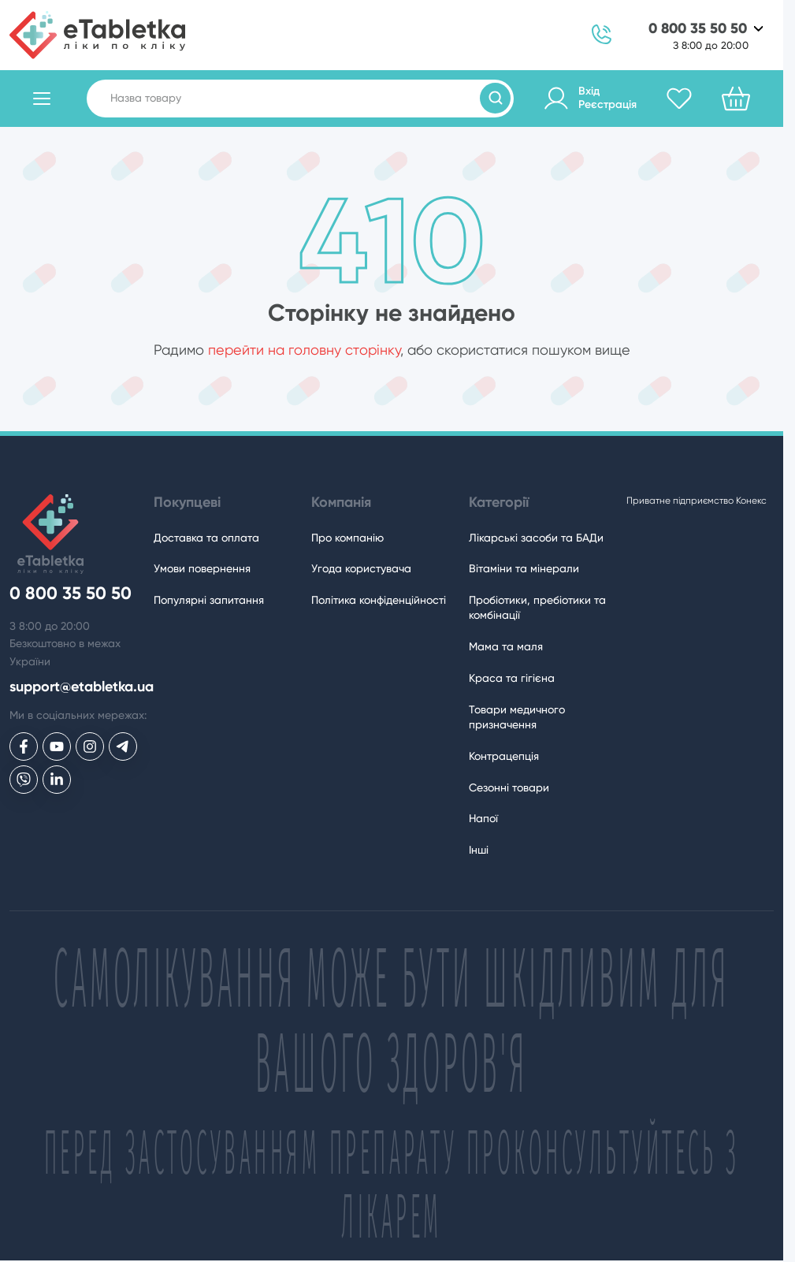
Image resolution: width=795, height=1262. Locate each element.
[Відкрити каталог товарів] (41, 98)
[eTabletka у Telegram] (123, 746)
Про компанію (347, 537)
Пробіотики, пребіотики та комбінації (537, 607)
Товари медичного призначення (517, 717)
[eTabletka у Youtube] (57, 746)
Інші (479, 849)
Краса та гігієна (512, 678)
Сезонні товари (509, 787)
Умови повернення (202, 568)
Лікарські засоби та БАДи (536, 537)
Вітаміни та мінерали (524, 568)
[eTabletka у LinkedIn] (57, 779)
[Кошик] (736, 98)
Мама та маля (506, 646)
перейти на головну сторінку (304, 349)
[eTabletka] (97, 35)
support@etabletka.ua (81, 687)
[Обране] (679, 98)
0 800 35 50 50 (697, 28)
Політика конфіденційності (378, 600)
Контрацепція (504, 756)
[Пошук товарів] (495, 98)
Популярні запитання (209, 600)
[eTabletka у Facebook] (23, 746)
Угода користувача (361, 568)
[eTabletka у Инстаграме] (90, 746)
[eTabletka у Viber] (23, 779)
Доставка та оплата (206, 537)
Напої (483, 818)
